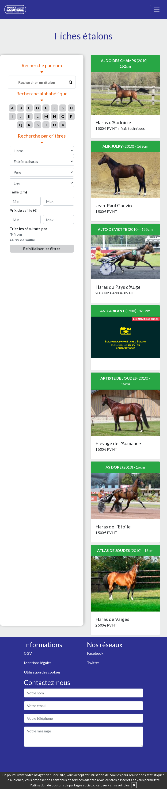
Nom (18, 234)
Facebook (95, 653)
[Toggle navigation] (156, 9)
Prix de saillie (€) (24, 210)
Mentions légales (37, 662)
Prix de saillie (23, 240)
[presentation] (59, 760)
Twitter (93, 662)
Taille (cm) (18, 192)
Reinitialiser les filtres (42, 248)
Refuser (101, 785)
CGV (28, 653)
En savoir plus (120, 785)
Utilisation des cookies (42, 672)
